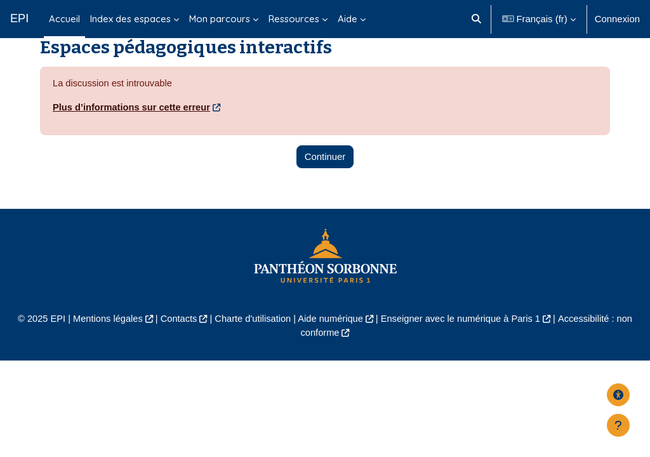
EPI (19, 18)
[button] (476, 19)
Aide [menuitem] (347, 19)
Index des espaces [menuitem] (130, 19)
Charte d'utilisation (251, 338)
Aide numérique (331, 338)
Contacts (176, 338)
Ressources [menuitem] (294, 19)
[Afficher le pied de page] (618, 425)
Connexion (617, 18)
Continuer (325, 175)
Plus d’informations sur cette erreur (133, 126)
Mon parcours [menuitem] (219, 19)
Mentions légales (104, 338)
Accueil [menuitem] (64, 19)
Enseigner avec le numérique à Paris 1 (462, 338)
